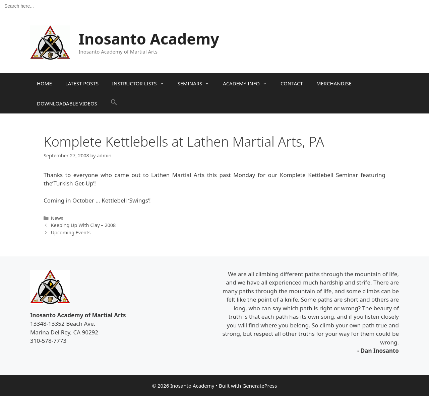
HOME (44, 83)
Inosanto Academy (149, 38)
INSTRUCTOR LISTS (141, 83)
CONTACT (292, 83)
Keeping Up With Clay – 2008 (83, 225)
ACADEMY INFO (248, 83)
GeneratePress (259, 385)
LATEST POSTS (82, 83)
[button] (114, 103)
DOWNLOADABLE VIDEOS (67, 103)
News (57, 218)
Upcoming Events (70, 232)
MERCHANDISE (334, 83)
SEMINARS (197, 83)
